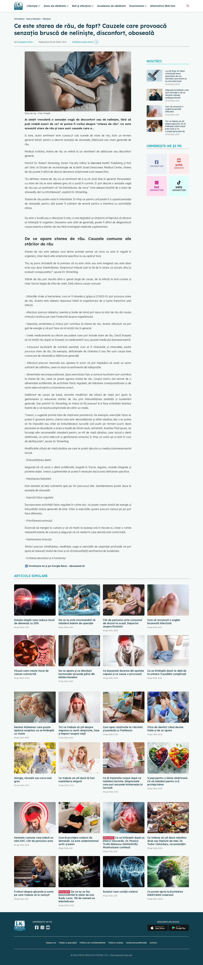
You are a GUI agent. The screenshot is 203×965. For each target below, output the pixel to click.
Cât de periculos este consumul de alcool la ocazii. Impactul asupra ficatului (122, 623)
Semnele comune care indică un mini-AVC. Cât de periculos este (33, 839)
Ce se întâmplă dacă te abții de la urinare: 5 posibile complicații (166, 672)
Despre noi (51, 942)
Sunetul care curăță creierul (120, 891)
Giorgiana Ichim (25, 42)
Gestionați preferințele (136, 942)
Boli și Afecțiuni (33, 19)
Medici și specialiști (68, 942)
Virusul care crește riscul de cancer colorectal (31, 672)
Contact (153, 942)
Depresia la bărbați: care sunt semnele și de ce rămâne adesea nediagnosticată (177, 94)
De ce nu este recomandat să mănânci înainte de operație (77, 621)
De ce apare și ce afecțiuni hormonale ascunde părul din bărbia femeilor (77, 674)
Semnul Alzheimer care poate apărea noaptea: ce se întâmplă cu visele (34, 730)
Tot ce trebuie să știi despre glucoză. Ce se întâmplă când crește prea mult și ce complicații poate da (175, 126)
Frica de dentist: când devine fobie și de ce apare (165, 729)
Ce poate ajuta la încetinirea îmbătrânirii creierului (165, 893)
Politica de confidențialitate (92, 942)
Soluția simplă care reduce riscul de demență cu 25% (34, 621)
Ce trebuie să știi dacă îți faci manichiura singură (77, 779)
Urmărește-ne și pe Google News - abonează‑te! (57, 566)
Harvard (95, 163)
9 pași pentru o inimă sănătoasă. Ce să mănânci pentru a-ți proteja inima (167, 781)
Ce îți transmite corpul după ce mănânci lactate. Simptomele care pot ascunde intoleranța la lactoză (123, 782)
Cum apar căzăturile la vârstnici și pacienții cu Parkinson (123, 729)
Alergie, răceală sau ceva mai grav (32, 779)
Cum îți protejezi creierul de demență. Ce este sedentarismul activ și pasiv (79, 841)
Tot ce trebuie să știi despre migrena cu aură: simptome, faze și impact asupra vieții (79, 730)
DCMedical (19, 19)
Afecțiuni (47, 19)
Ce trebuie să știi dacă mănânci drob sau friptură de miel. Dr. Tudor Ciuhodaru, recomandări (166, 841)
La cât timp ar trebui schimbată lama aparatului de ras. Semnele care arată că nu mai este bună (176, 76)
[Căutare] (188, 6)
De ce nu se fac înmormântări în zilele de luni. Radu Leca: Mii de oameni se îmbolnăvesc (77, 896)
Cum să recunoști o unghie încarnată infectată (174, 109)
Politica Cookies (115, 942)
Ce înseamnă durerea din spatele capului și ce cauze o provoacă (123, 672)
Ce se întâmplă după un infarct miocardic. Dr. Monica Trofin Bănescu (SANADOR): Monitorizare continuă (123, 842)
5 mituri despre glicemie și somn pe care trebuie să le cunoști (33, 893)
